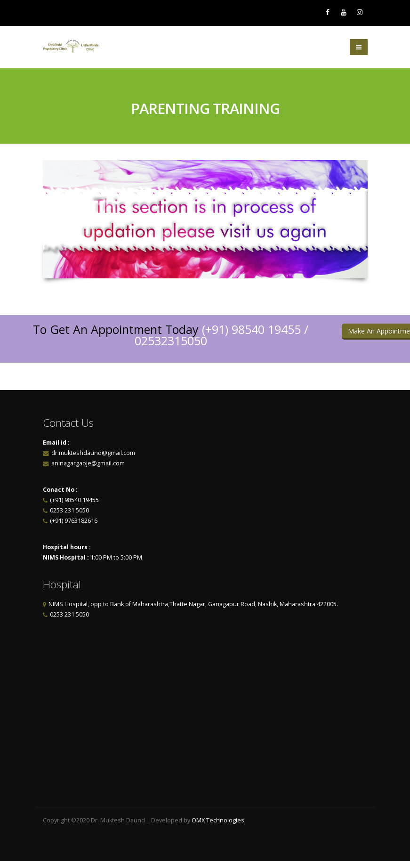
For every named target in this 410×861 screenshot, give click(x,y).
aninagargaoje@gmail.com (87, 463)
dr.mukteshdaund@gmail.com (93, 453)
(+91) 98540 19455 (251, 329)
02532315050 (171, 341)
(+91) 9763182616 (73, 521)
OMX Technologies (218, 820)
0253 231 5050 (69, 510)
